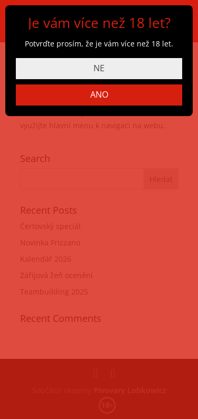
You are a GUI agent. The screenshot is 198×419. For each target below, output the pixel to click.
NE (99, 68)
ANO (99, 94)
